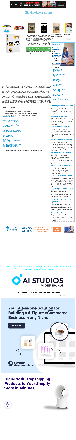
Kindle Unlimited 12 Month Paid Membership (11, 125)
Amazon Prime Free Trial (7, 135)
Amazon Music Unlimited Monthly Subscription (11, 145)
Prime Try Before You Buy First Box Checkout (11, 144)
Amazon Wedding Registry (7, 134)
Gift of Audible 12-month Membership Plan (11, 117)
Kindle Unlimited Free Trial (7, 136)
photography (56, 98)
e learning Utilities (57, 85)
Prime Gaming (5, 139)
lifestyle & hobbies (57, 91)
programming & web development (60, 99)
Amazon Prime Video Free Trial (8, 148)
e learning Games (57, 80)
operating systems (57, 95)
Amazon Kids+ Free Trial (7, 141)
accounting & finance (58, 69)
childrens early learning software (60, 76)
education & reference (58, 86)
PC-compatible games (58, 96)
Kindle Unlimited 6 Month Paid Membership (11, 130)
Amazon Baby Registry (6, 132)
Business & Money (57, 71)
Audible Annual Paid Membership (9, 116)
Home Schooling (56, 90)
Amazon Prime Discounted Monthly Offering (11, 140)
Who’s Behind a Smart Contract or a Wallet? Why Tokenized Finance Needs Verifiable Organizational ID (62, 139)
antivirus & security (57, 70)
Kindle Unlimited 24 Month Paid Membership (11, 119)
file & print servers (57, 88)
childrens (55, 75)
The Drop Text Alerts (6, 129)
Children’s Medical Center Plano (59, 212)
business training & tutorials (59, 74)
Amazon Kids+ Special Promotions (9, 143)
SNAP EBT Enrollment (6, 126)
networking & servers (58, 94)
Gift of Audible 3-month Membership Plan (10, 121)
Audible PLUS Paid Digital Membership (10, 120)
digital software (56, 79)
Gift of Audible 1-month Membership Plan (10, 124)
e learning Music (56, 81)
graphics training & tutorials (59, 89)
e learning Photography (58, 84)
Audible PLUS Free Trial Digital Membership (11, 127)
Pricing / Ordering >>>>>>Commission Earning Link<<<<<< (38, 49)
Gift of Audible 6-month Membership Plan (10, 122)
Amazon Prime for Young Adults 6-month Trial (11, 131)
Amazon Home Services (7, 137)
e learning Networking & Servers (60, 83)
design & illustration (57, 78)
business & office (57, 73)
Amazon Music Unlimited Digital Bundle (10, 146)
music (54, 93)
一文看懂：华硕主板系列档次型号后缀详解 (61, 175)
